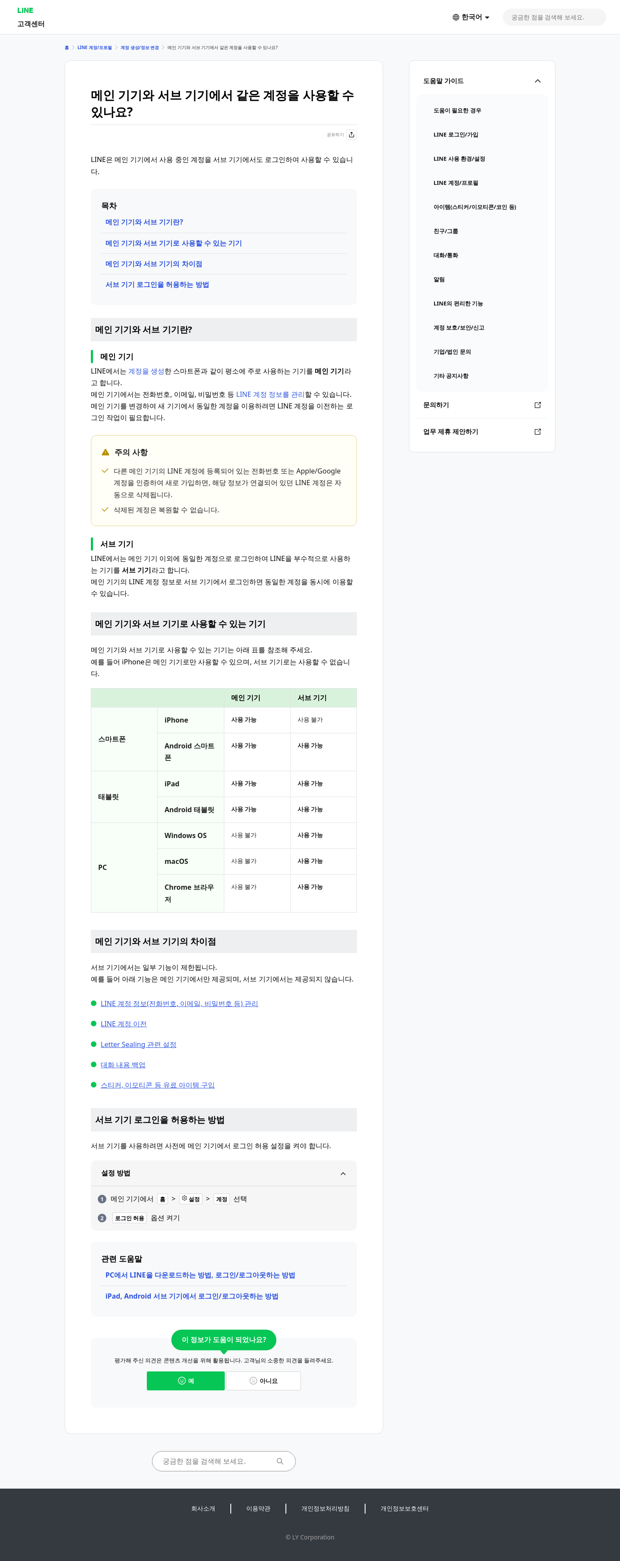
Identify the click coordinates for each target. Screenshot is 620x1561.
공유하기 (342, 134)
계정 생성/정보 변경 (140, 47)
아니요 (263, 1381)
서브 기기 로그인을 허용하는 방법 (157, 284)
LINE (25, 10)
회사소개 (203, 1508)
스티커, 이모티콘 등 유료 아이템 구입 (158, 1085)
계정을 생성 (146, 371)
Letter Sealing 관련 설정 (139, 1044)
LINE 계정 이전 (124, 1023)
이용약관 (258, 1508)
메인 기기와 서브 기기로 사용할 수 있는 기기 (173, 243)
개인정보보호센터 (405, 1508)
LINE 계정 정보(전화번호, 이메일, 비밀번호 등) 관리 (179, 1003)
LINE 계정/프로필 (95, 47)
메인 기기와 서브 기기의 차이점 (153, 263)
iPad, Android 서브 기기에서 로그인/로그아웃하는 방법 (192, 1296)
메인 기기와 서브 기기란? (144, 222)
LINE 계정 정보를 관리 (270, 394)
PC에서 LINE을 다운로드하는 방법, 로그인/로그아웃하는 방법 (200, 1275)
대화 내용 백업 (123, 1064)
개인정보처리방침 (325, 1508)
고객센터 (31, 23)
